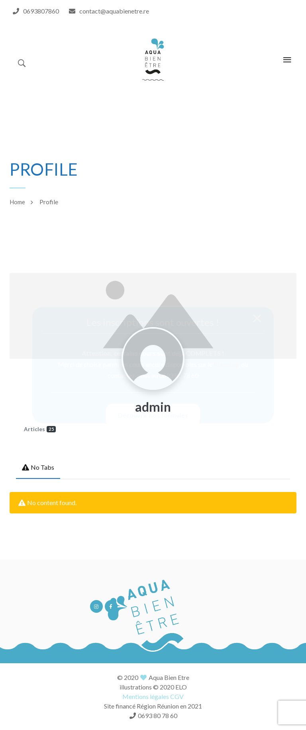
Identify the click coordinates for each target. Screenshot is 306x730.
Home (17, 201)
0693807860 (41, 11)
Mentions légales (145, 696)
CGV (177, 696)
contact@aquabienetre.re (114, 11)
